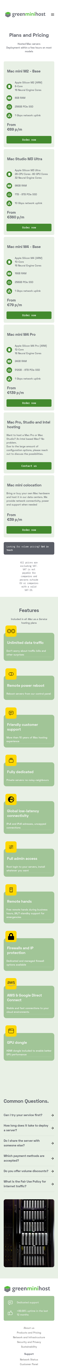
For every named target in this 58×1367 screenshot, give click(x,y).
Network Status (29, 1360)
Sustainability (29, 1347)
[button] (52, 14)
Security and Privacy (29, 1342)
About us (29, 1328)
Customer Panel (29, 1364)
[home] (24, 14)
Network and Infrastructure (29, 1337)
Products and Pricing (29, 1333)
